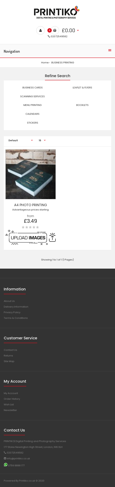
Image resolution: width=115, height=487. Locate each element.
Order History (12, 399)
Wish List (9, 404)
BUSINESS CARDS (32, 87)
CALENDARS (32, 114)
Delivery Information (16, 306)
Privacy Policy (12, 312)
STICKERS (32, 123)
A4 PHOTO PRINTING (30, 205)
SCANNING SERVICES (32, 96)
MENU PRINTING (32, 105)
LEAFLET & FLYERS (82, 87)
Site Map (9, 361)
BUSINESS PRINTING (62, 62)
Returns (8, 355)
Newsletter (10, 410)
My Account (11, 393)
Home (45, 62)
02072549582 (57, 36)
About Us (9, 301)
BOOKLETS (82, 105)
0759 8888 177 (14, 465)
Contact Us (10, 350)
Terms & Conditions (16, 318)
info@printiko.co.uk (17, 458)
